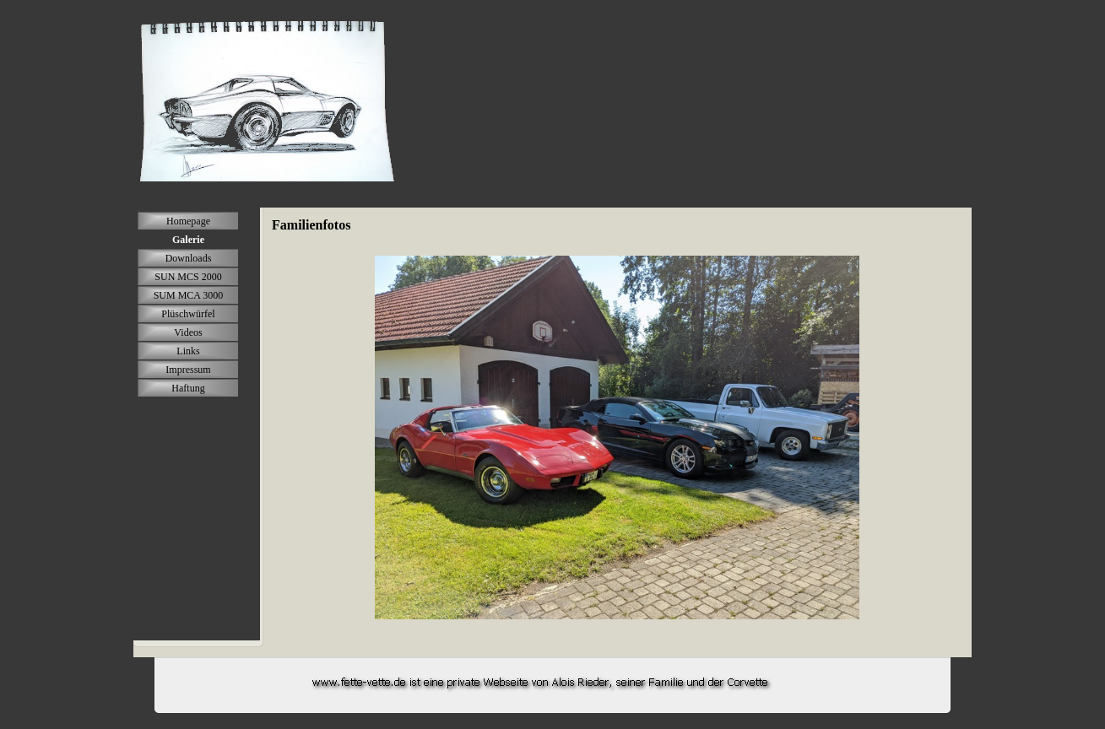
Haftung (187, 388)
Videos (188, 332)
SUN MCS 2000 (187, 277)
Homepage (188, 221)
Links (187, 351)
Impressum (187, 369)
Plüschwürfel (187, 314)
